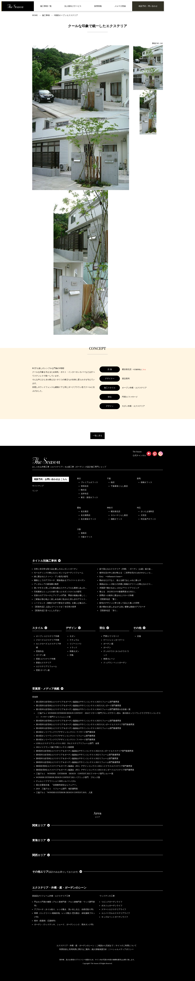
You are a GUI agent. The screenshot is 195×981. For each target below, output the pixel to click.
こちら (144, 369)
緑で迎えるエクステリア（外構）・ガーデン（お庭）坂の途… (125, 569)
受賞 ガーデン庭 (43, 670)
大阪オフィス (86, 537)
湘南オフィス (116, 519)
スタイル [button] (39, 627)
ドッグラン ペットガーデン (115, 663)
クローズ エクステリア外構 (47, 640)
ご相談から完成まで (104, 946)
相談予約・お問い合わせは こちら (50, 479)
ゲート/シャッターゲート (114, 640)
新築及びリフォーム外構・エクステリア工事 (51, 896)
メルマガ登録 (120, 6)
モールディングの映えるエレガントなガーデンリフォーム (58, 573)
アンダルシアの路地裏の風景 (46, 584)
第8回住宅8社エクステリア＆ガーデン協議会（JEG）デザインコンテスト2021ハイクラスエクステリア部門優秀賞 (84, 766)
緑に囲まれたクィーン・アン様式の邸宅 (51, 577)
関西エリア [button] (41, 855)
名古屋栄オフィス (88, 519)
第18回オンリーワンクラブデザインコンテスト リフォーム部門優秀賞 (65, 736)
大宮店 (143, 515)
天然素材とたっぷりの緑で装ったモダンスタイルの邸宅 (57, 592)
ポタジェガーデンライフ (111, 906)
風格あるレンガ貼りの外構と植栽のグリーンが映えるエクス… (125, 584)
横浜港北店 (115, 511)
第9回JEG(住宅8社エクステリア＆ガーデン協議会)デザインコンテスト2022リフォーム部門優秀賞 (77, 758)
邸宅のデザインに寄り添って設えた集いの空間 (119, 603)
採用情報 (98, 6)
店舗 (139, 636)
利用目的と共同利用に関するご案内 (74, 949)
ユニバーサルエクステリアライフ (115, 913)
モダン (72, 636)
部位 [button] (104, 627)
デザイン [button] (73, 627)
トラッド (73, 648)
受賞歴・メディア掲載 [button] (47, 688)
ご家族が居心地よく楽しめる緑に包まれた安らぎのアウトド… (60, 599)
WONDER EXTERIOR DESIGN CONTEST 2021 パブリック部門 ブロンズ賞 (68, 777)
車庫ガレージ (109, 659)
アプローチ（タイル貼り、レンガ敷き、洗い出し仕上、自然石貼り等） (64, 909)
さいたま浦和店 (147, 511)
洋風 (71, 655)
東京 (79, 479)
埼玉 (139, 508)
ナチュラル (74, 640)
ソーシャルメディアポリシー (121, 949)
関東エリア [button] (41, 825)
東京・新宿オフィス (89, 497)
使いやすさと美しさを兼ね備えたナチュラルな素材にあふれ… (60, 588)
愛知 (79, 508)
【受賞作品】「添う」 (108, 611)
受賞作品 (40, 651)
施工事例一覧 (46, 6)
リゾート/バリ (76, 644)
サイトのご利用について (126, 946)
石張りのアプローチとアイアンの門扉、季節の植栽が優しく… (60, 595)
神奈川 (110, 508)
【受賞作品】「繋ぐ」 (108, 599)
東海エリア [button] (41, 840)
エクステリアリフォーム (46, 666)
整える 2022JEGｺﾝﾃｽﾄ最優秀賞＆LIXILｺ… (117, 592)
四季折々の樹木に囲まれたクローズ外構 (116, 595)
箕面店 (84, 533)
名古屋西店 (85, 515)
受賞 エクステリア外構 (46, 659)
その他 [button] (139, 627)
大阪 (79, 529)
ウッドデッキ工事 (107, 896)
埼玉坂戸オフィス (148, 519)
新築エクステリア (43, 663)
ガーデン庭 (41, 655)
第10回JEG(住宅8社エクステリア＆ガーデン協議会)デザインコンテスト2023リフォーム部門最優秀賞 (78, 721)
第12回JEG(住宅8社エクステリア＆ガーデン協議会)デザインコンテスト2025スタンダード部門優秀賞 (78, 706)
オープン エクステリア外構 (47, 636)
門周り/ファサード (111, 636)
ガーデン (107, 648)
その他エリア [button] (57, 871)
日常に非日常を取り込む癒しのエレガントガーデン (56, 569)
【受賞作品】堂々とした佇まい (47, 611)
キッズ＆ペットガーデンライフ (114, 917)
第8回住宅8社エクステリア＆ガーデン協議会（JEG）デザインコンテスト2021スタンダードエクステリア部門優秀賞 (85, 770)
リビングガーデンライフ (111, 902)
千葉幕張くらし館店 (119, 486)
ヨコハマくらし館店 (119, 515)
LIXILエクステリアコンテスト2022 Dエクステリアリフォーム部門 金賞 (67, 743)
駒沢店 (84, 490)
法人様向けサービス (72, 6)
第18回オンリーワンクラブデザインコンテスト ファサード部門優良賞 (65, 732)
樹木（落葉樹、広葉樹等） (45, 921)
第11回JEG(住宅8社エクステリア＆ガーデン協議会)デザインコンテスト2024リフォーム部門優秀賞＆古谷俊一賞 (83, 709)
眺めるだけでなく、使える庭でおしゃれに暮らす (120, 580)
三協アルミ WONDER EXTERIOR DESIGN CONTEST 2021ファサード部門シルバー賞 (74, 774)
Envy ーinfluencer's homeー (111, 577)
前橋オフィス (146, 482)
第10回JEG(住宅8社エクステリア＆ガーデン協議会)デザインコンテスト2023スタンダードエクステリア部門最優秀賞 (85, 724)
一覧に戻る (97, 436)
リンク (35, 491)
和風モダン (74, 651)
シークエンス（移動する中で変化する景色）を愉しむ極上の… (60, 603)
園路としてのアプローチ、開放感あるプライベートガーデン (59, 580)
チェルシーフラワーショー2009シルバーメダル (56, 781)
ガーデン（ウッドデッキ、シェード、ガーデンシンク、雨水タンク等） (64, 925)
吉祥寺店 (84, 494)
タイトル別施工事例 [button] (46, 560)
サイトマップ (38, 486)
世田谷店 (84, 486)
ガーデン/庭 (108, 644)
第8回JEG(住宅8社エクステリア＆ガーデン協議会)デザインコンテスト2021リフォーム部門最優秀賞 (78, 762)
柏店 (113, 482)
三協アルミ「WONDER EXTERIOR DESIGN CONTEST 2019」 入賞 (64, 792)
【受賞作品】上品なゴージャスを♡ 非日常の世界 (56, 607)
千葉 (109, 479)
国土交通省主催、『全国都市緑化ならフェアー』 (57, 785)
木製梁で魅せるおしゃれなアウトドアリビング (119, 588)
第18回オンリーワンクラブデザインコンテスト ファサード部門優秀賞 (65, 740)
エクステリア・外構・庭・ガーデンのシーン (59, 887)
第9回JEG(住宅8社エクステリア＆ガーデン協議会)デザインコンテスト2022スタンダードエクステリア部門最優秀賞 (84, 751)
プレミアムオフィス (89, 482)
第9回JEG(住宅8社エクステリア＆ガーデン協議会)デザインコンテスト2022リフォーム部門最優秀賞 (78, 755)
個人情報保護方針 (99, 949)
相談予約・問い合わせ (148, 6)
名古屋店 (84, 511)
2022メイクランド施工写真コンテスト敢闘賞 (55, 747)
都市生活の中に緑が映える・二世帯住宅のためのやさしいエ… (125, 573)
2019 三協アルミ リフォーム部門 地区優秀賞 (57, 789)
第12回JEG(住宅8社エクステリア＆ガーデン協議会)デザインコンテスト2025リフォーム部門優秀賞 (77, 702)
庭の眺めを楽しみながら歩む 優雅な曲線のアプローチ (122, 607)
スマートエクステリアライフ (113, 909)
